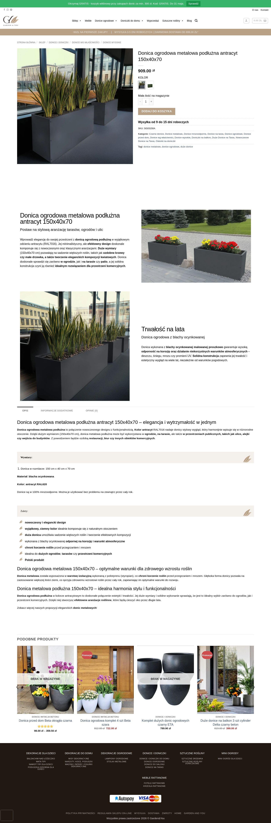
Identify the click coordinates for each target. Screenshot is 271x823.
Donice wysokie (112, 42)
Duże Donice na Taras (223, 137)
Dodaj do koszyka (157, 111)
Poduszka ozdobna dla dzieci (41, 768)
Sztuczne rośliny (173, 20)
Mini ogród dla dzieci (230, 758)
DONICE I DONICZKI (58, 42)
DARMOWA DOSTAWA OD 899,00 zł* (176, 32)
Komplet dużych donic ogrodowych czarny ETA (165, 722)
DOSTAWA (153, 813)
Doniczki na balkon (201, 137)
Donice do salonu (154, 764)
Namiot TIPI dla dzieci (41, 764)
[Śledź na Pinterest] (11, 10)
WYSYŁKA (140, 813)
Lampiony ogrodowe (116, 758)
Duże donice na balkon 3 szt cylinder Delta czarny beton (225, 722)
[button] (196, 20)
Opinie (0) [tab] (90, 410)
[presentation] (7, 815)
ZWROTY (167, 813)
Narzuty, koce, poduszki (79, 761)
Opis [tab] (25, 410)
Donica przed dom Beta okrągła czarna (45, 720)
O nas (255, 10)
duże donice (187, 146)
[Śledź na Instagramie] (8, 10)
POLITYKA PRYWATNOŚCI (80, 813)
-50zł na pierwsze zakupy (90, 32)
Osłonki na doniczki (165, 141)
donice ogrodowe (170, 146)
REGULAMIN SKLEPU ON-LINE (115, 813)
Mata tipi (41, 761)
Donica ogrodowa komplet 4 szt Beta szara (105, 722)
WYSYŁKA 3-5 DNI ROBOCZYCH (133, 32)
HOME (178, 813)
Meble (88, 20)
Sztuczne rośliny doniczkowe (192, 762)
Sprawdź (193, 3)
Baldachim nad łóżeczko (41, 758)
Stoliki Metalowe (116, 761)
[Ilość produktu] (145, 101)
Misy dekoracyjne (78, 758)
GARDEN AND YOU (194, 813)
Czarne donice (156, 134)
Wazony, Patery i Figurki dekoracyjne (78, 765)
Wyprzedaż (153, 20)
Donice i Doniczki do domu (154, 758)
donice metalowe (152, 146)
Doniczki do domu (132, 20)
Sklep (76, 20)
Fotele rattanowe (154, 783)
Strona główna (26, 42)
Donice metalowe (174, 134)
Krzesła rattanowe (154, 786)
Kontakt (264, 10)
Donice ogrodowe (106, 20)
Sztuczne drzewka (192, 758)
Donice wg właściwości (85, 42)
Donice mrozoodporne (195, 134)
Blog (189, 20)
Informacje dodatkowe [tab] (56, 410)
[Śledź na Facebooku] (4, 10)
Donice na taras (215, 134)
